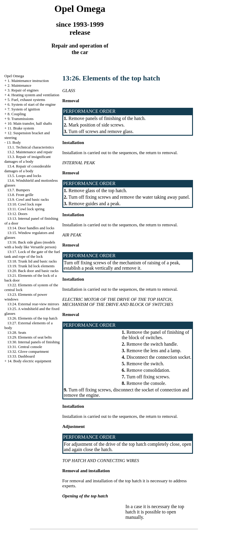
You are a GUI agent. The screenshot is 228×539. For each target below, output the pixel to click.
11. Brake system (20, 128)
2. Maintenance (19, 85)
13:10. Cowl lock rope (24, 204)
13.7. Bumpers (18, 190)
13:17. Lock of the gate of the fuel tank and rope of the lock (32, 254)
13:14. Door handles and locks (31, 228)
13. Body (14, 142)
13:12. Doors (17, 213)
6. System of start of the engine (31, 104)
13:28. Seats (16, 332)
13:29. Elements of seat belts (29, 337)
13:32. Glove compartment (28, 351)
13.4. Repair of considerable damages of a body (27, 168)
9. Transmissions (20, 118)
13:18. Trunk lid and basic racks (32, 261)
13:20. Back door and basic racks (33, 270)
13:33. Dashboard (21, 356)
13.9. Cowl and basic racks (28, 199)
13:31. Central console (24, 346)
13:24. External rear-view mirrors (33, 304)
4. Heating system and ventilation (33, 95)
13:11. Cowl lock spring (26, 209)
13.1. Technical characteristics (30, 147)
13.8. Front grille (20, 194)
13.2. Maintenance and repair (30, 152)
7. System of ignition (23, 109)
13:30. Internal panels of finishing (33, 342)
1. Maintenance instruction (28, 80)
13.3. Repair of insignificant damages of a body (27, 159)
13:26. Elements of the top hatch (32, 318)
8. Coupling (16, 114)
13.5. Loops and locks (24, 175)
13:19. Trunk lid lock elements (31, 266)
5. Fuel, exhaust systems (26, 99)
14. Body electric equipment (29, 361)
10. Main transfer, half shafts (29, 123)
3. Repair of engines (23, 90)
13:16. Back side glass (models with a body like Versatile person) (30, 244)
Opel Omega (14, 76)
